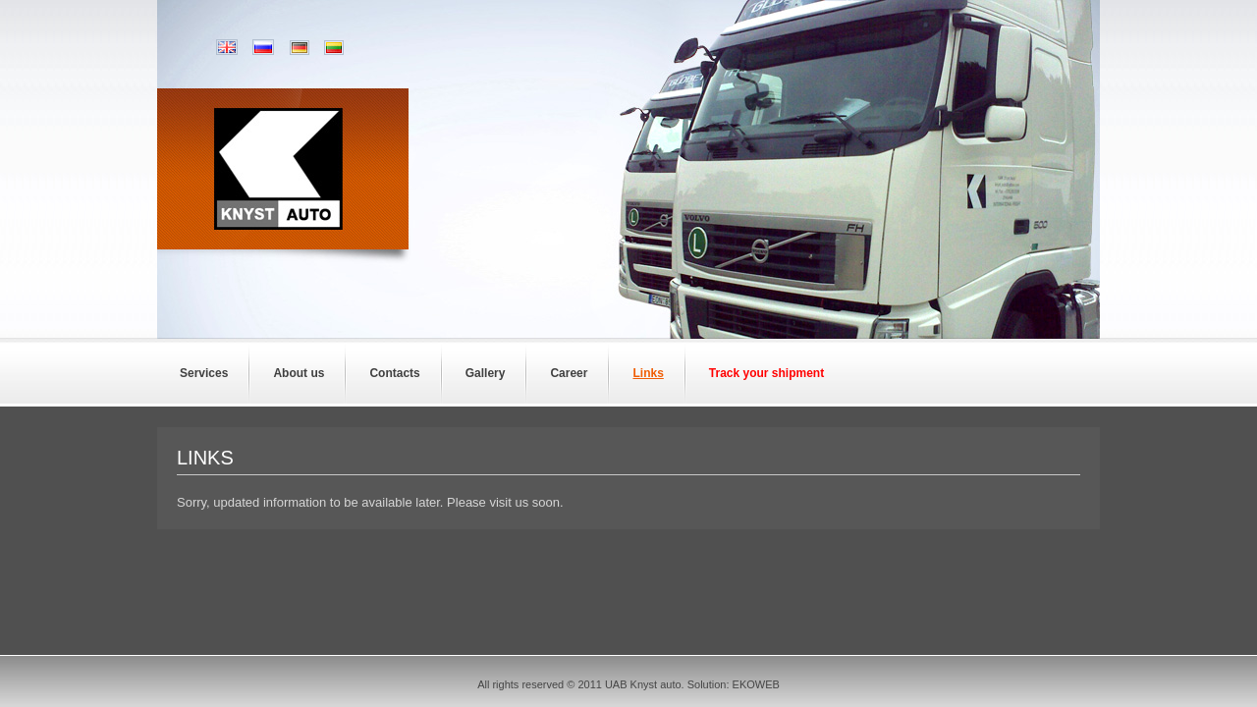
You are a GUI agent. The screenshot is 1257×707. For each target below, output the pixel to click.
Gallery (485, 373)
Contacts (394, 373)
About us (298, 373)
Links (647, 373)
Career (568, 373)
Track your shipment (766, 373)
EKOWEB (756, 684)
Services (204, 373)
